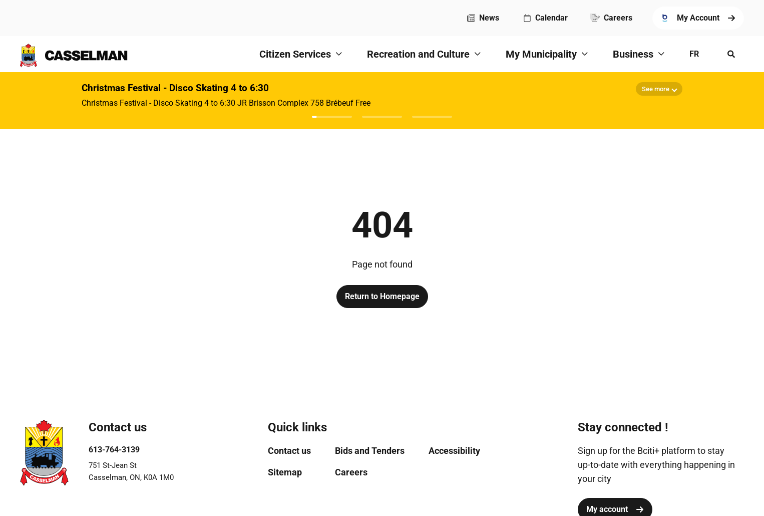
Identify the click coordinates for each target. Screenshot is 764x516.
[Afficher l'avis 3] (432, 117)
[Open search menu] (731, 54)
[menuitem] (483, 18)
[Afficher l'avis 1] (332, 117)
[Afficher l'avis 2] (382, 117)
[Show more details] (659, 89)
